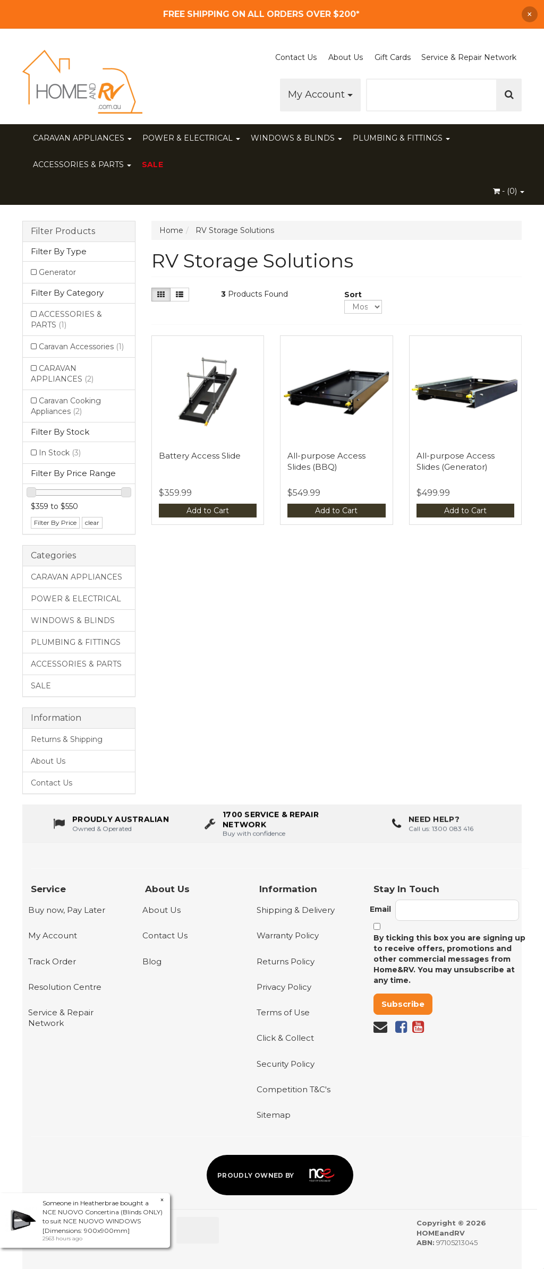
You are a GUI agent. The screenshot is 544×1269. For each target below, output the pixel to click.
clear (92, 522)
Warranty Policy (288, 935)
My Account (320, 94)
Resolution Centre (64, 987)
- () (508, 191)
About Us (345, 57)
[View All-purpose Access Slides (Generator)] (466, 392)
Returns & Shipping (67, 739)
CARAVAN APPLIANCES (82, 138)
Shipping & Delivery (296, 910)
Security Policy (285, 1064)
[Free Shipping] (272, 14)
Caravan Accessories (81, 346)
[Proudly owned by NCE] (280, 1175)
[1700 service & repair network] (272, 832)
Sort (348, 294)
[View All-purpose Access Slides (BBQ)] (336, 392)
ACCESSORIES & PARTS (82, 164)
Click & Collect (285, 1038)
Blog (152, 961)
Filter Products (63, 231)
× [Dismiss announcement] (529, 14)
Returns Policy (285, 961)
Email (380, 909)
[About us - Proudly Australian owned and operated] (111, 832)
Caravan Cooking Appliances (66, 406)
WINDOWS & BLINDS (296, 138)
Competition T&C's (293, 1089)
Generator (57, 272)
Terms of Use (283, 1012)
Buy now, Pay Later (66, 910)
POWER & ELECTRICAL (191, 138)
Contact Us (296, 57)
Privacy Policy (284, 987)
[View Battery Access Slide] (208, 392)
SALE (152, 164)
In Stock (60, 452)
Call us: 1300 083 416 (441, 837)
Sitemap (274, 1115)
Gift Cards (393, 57)
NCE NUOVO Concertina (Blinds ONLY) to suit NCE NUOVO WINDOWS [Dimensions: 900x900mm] (102, 1221)
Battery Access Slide (200, 456)
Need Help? (434, 828)
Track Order (52, 961)
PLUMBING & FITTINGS (401, 138)
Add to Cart (207, 510)
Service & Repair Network (468, 57)
